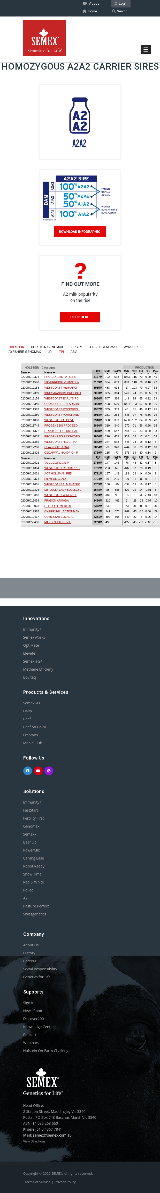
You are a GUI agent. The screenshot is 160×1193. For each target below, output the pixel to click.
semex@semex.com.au (52, 1134)
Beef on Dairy (34, 726)
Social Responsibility (40, 968)
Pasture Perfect (36, 905)
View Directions (34, 1141)
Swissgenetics (34, 913)
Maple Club (32, 742)
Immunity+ (32, 629)
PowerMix (31, 849)
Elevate (29, 652)
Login (121, 3)
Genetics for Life (37, 976)
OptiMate (31, 645)
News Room (33, 1010)
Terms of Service (37, 1181)
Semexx (29, 833)
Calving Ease (33, 857)
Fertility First (33, 817)
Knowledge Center (38, 1026)
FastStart (30, 809)
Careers (29, 960)
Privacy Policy (65, 1181)
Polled (28, 889)
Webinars (31, 1042)
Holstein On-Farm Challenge (47, 1050)
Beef (27, 718)
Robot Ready (34, 865)
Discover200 (33, 1018)
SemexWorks (34, 637)
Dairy (27, 710)
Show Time (32, 873)
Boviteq (29, 676)
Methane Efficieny (38, 668)
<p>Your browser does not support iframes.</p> (80, 452)
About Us (31, 944)
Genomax (31, 825)
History (29, 952)
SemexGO (31, 702)
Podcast (30, 1034)
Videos (91, 3)
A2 (25, 897)
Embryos (30, 734)
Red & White (33, 881)
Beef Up (30, 841)
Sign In (29, 1002)
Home (89, 11)
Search (119, 11)
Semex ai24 (33, 660)
